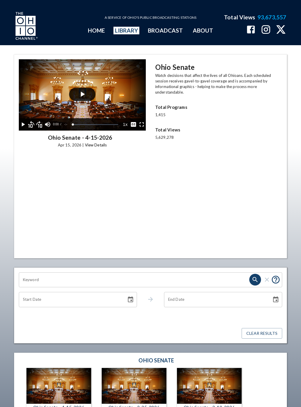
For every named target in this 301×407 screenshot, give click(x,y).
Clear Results (262, 333)
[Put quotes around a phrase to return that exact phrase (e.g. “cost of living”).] (275, 279)
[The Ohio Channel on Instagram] (266, 30)
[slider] (95, 124)
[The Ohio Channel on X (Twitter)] (281, 30)
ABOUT (203, 30)
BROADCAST (165, 30)
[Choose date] (130, 299)
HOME (96, 30)
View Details (96, 145)
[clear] (267, 280)
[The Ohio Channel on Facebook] (251, 30)
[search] (255, 280)
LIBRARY (126, 30)
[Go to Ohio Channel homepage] (26, 26)
